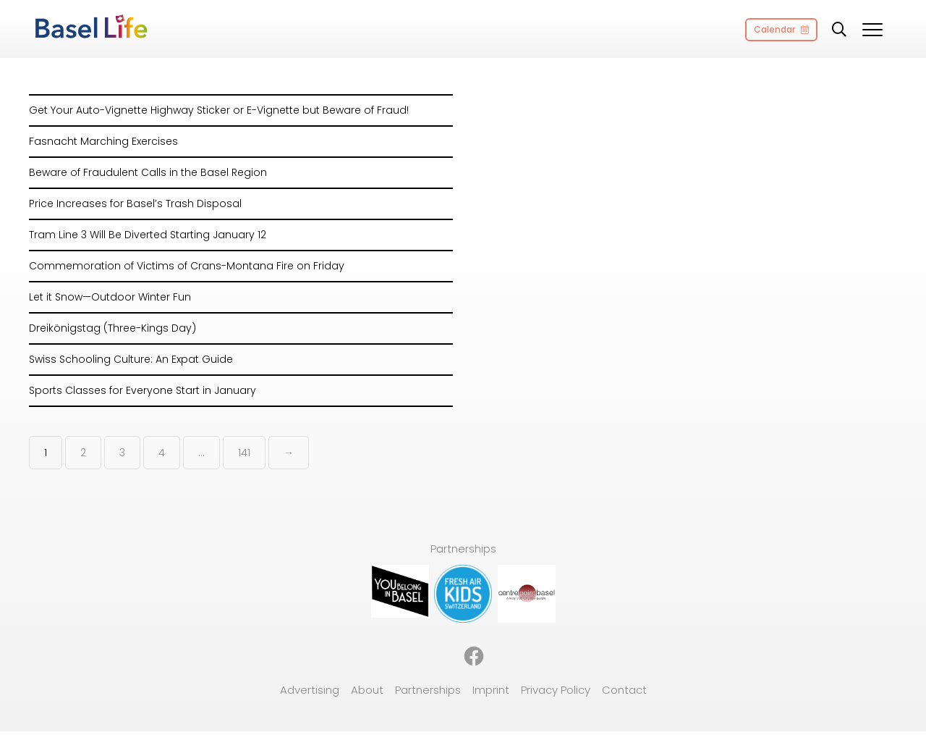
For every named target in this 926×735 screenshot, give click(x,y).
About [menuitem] (367, 689)
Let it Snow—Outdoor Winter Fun (110, 297)
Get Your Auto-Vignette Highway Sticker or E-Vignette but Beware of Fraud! (219, 110)
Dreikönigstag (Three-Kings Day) (112, 328)
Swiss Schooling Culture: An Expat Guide (131, 359)
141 (244, 452)
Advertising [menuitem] (309, 689)
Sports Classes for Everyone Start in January (142, 390)
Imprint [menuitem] (490, 689)
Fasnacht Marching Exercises (103, 141)
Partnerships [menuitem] (428, 689)
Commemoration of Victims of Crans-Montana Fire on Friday (186, 266)
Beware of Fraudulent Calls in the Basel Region (148, 172)
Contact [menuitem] (624, 689)
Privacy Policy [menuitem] (555, 689)
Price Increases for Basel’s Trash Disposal (135, 203)
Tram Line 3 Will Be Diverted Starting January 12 (147, 234)
